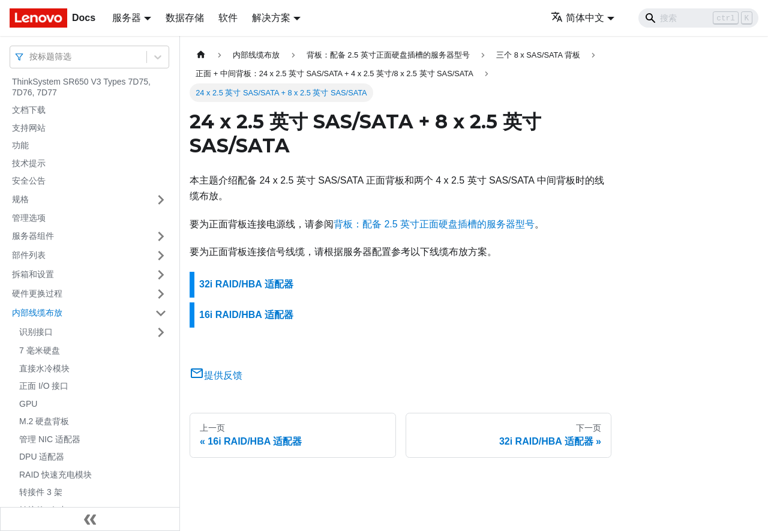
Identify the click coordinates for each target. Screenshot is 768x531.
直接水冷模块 (44, 368)
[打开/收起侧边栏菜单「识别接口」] (161, 332)
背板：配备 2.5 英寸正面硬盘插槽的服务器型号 (434, 224)
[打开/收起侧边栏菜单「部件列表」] (161, 255)
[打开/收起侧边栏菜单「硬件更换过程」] (161, 294)
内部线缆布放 (37, 312)
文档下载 (29, 110)
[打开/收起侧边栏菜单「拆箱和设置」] (161, 274)
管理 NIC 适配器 (49, 439)
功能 (20, 145)
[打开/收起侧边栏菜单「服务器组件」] (161, 236)
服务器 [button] (126, 18)
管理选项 (29, 218)
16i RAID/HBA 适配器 (246, 315)
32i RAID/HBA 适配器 (246, 284)
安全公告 (29, 180)
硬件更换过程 (37, 293)
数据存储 (185, 18)
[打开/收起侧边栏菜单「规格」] (161, 199)
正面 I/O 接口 (43, 386)
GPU (28, 404)
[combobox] (30, 57)
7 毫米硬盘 (39, 350)
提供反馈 (216, 375)
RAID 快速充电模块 (55, 474)
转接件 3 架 (40, 492)
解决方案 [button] (271, 18)
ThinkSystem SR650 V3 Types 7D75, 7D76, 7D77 (81, 87)
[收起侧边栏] (90, 519)
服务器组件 (33, 236)
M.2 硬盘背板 (44, 421)
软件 (228, 18)
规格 (20, 199)
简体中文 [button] (577, 18)
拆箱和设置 (33, 274)
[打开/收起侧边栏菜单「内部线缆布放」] (161, 313)
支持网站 (29, 128)
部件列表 (29, 255)
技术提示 (29, 163)
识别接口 (36, 332)
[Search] (698, 18)
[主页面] (201, 55)
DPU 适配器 (41, 456)
